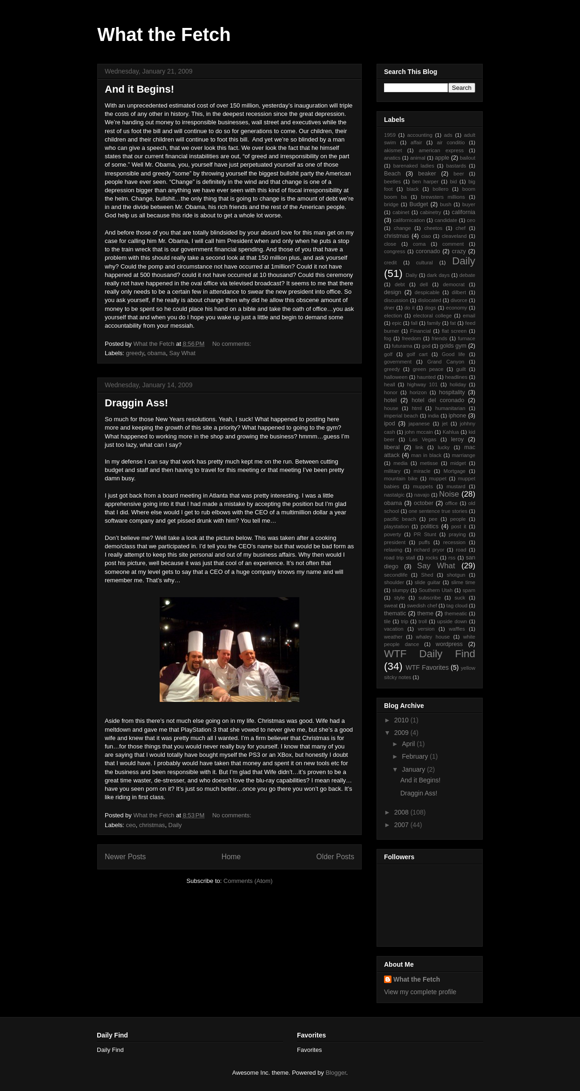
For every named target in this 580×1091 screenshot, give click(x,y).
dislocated (429, 300)
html (417, 408)
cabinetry (430, 212)
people (458, 519)
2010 (402, 720)
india (433, 415)
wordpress (449, 644)
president (394, 542)
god (426, 346)
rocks (431, 557)
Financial (420, 331)
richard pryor (429, 549)
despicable (427, 292)
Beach (392, 173)
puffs (424, 542)
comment (453, 244)
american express (441, 150)
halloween (395, 377)
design (392, 292)
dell (424, 284)
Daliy (411, 275)
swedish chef (422, 605)
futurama (402, 346)
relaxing (393, 549)
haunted (426, 377)
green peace (428, 369)
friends (439, 338)
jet (445, 423)
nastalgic (394, 495)
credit (390, 262)
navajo (422, 495)
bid (453, 181)
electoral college (432, 315)
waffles (457, 629)
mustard (455, 486)
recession (454, 542)
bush (445, 204)
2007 (402, 824)
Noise (449, 494)
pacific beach (400, 519)
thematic (395, 613)
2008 (402, 812)
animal (417, 158)
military (392, 471)
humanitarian (450, 408)
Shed (427, 575)
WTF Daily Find (429, 654)
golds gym (453, 346)
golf (388, 354)
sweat (391, 605)
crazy (459, 251)
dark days (438, 275)
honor (391, 392)
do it (410, 307)
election (393, 315)
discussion (396, 300)
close (390, 244)
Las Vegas (422, 439)
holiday (458, 384)
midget (458, 463)
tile (387, 621)
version (426, 629)
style (399, 597)
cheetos (433, 228)
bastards (456, 165)
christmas (152, 825)
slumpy (400, 590)
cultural (424, 262)
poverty (392, 534)
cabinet (400, 212)
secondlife (395, 575)
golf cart (416, 354)
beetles (392, 181)
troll (422, 621)
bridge (391, 204)
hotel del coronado (437, 400)
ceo (131, 825)
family (433, 323)
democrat (454, 284)
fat (453, 323)
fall (414, 323)
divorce (459, 300)
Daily (175, 825)
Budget (419, 204)
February (416, 756)
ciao (426, 236)
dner (389, 307)
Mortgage (454, 471)
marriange (463, 455)
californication (409, 220)
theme (425, 613)
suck (459, 597)
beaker (427, 173)
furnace (466, 338)
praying (457, 534)
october (423, 503)
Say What (182, 353)
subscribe (429, 597)
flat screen (454, 331)
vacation (394, 629)
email (469, 315)
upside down (452, 621)
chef (460, 228)
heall (389, 384)
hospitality (452, 392)
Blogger (335, 1072)
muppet (437, 478)
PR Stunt (425, 534)
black (413, 189)
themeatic (456, 613)
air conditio (451, 142)
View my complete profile (420, 992)
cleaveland (454, 236)
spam (469, 590)
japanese (419, 423)
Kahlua (451, 432)
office (451, 503)
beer (458, 173)
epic (397, 323)
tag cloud (456, 605)
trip (404, 621)
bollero (441, 189)
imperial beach (401, 415)
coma (419, 244)
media (400, 463)
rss (451, 557)
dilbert (459, 292)
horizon (418, 392)
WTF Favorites (427, 667)
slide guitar (428, 582)
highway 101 (422, 384)
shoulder (394, 582)
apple (442, 158)
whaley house (433, 637)
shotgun (456, 575)
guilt (461, 369)
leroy (457, 439)
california (463, 212)
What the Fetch (164, 34)
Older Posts (335, 857)
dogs (430, 307)
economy (456, 307)
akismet (393, 150)
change (402, 228)
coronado (428, 251)
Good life (453, 354)
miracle (422, 471)
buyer (468, 204)
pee (433, 519)
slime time (463, 582)
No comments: (232, 343)
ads (448, 135)
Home (231, 857)
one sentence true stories (438, 511)
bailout (467, 158)
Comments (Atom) (247, 880)
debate (467, 275)
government (397, 361)
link (419, 447)
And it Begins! (139, 89)
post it (458, 526)
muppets (423, 486)
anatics (392, 158)
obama (157, 353)
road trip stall (399, 557)
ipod (389, 423)
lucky (444, 447)
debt (400, 284)
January (414, 769)
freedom (411, 338)
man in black (426, 455)
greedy (135, 353)
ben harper (425, 181)
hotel (390, 400)
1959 (390, 135)
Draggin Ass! (136, 403)
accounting (419, 135)
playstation (396, 526)
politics (429, 526)
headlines (456, 377)
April (409, 744)
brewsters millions (443, 197)
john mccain (419, 432)
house (391, 408)
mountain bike (401, 478)
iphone (457, 415)
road (461, 549)
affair (416, 142)
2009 (402, 732)
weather (393, 637)
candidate (446, 220)
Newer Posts (125, 857)
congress (394, 251)
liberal (392, 447)
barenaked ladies (413, 165)
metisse (429, 463)
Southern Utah (435, 590)
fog (387, 338)
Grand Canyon (446, 361)
